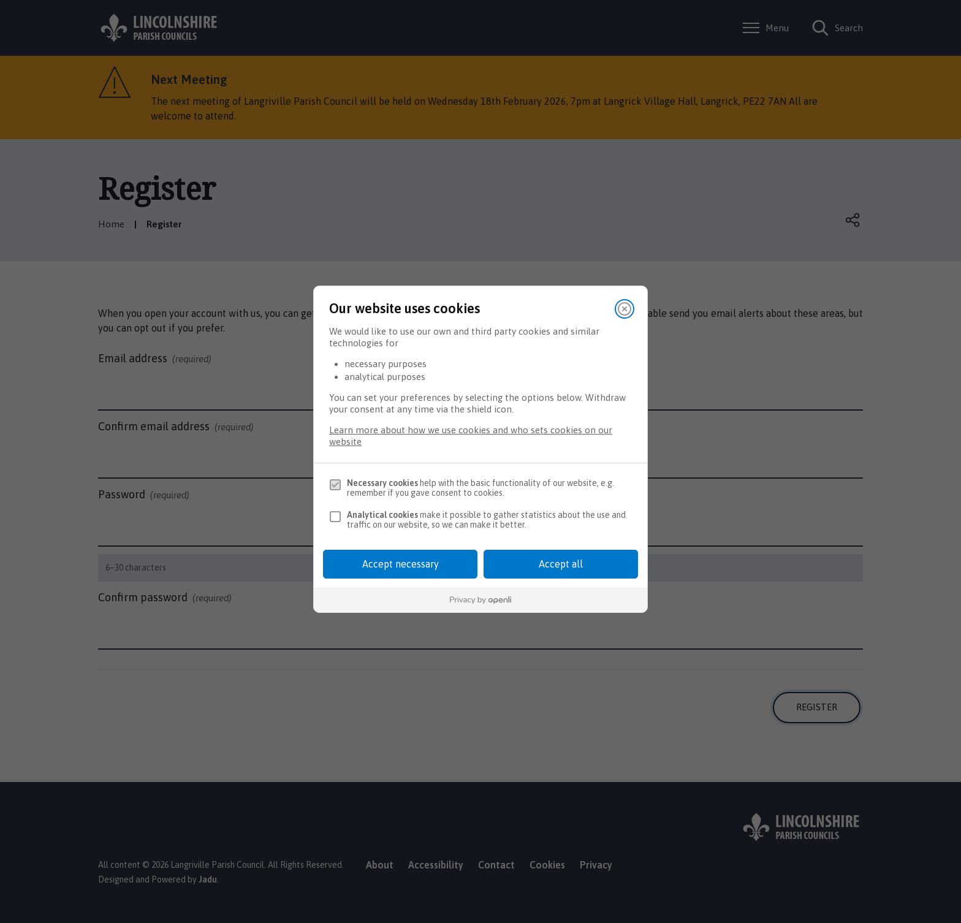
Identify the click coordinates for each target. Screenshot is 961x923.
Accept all (561, 563)
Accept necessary (400, 563)
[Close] (624, 309)
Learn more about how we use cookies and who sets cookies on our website (470, 436)
